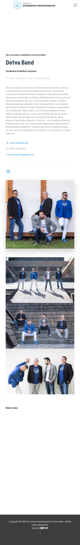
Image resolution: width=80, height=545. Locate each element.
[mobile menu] (75, 5)
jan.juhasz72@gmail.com (21, 154)
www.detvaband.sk (18, 143)
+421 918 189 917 (17, 148)
